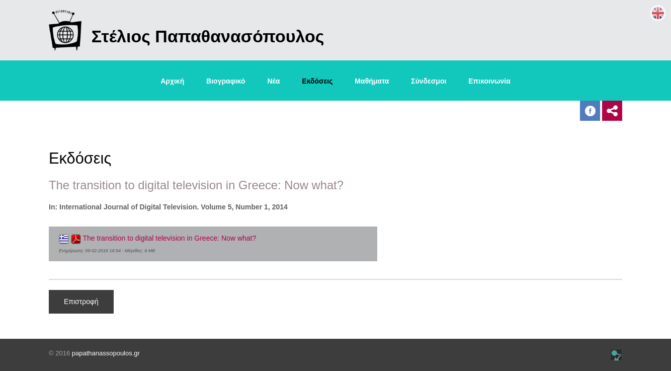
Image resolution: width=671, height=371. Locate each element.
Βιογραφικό (225, 81)
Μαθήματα (372, 81)
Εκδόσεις (317, 81)
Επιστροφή (81, 302)
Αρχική (172, 81)
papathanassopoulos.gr (106, 353)
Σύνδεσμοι (428, 81)
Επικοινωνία (489, 81)
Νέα (273, 81)
